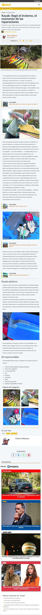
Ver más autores (11, 37)
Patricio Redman (12, 35)
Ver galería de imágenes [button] (9, 31)
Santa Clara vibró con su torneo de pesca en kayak (22, 104)
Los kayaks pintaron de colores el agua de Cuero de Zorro (23, 245)
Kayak (8, 433)
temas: (3, 433)
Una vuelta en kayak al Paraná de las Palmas (14, 602)
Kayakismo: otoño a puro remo (17, 206)
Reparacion (14, 433)
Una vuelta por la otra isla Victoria (12, 600)
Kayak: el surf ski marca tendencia (18, 275)
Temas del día (7, 8)
